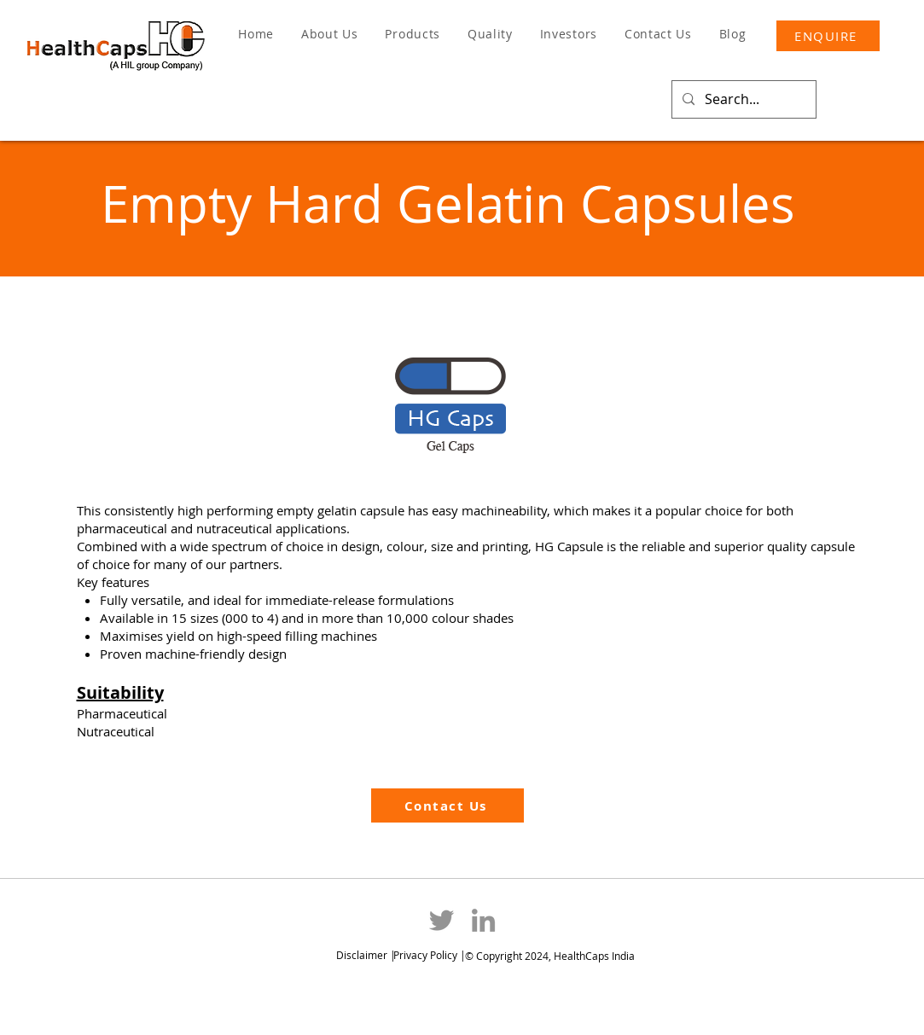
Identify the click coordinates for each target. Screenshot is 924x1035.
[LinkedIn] (483, 920)
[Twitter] (441, 920)
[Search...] (742, 99)
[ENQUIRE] (828, 35)
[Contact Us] (447, 805)
